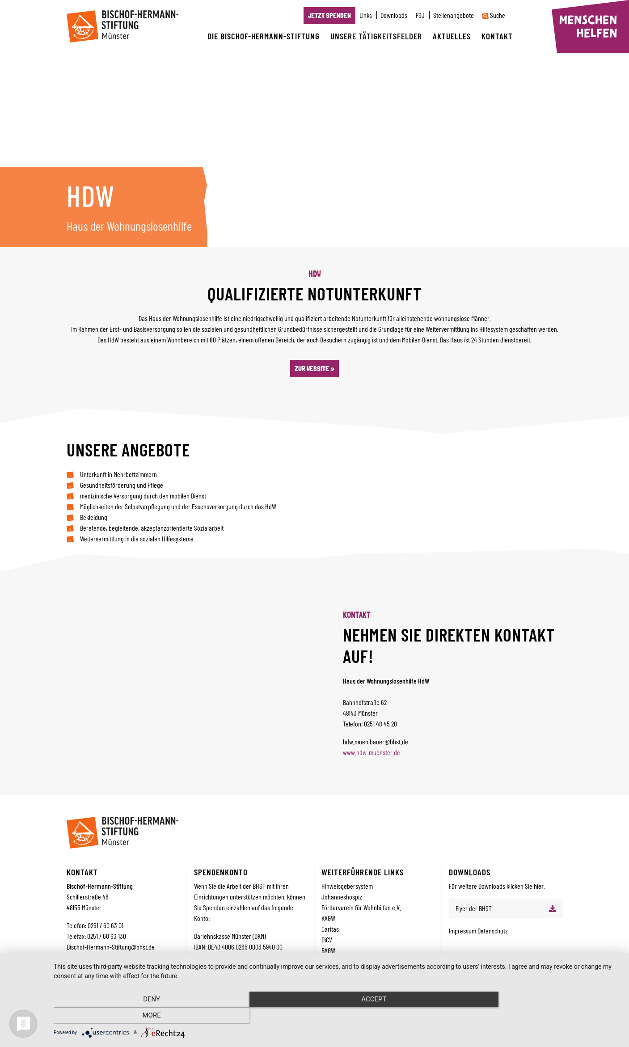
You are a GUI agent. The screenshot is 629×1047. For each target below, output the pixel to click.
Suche (493, 15)
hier (539, 886)
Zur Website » (314, 368)
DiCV (326, 939)
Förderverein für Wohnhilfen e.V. (361, 907)
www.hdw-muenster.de (371, 752)
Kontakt (497, 36)
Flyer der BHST (474, 908)
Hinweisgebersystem (347, 886)
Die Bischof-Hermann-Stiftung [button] (263, 36)
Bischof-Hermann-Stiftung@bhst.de (111, 946)
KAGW (328, 918)
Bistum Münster (340, 961)
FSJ (420, 15)
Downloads (393, 15)
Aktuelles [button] (452, 36)
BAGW (328, 950)
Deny (138, 1016)
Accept (336, 1016)
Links (365, 15)
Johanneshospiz (341, 896)
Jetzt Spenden (329, 16)
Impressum (463, 930)
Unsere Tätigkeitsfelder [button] (376, 36)
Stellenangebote (453, 15)
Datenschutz (492, 930)
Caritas (330, 929)
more (535, 1016)
